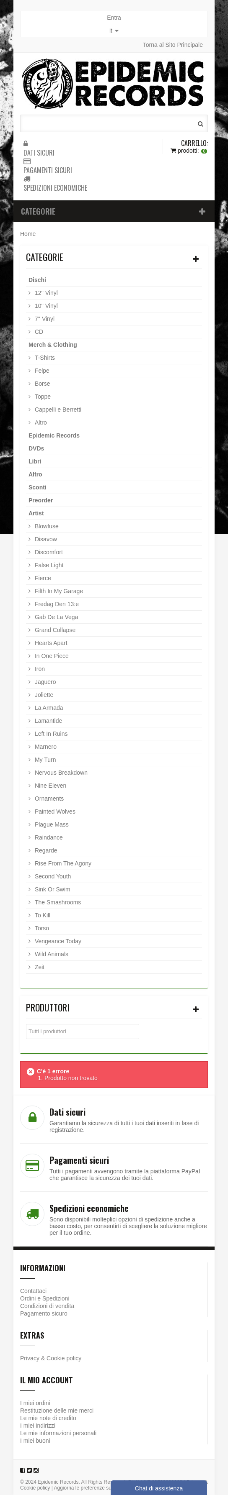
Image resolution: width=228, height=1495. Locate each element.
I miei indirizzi (37, 1425)
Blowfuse (46, 526)
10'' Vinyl (45, 305)
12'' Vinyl (45, 292)
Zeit (38, 967)
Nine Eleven (49, 785)
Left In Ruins (50, 733)
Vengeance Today (57, 941)
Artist (36, 513)
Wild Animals (50, 954)
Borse (41, 383)
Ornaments (48, 798)
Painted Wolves (54, 811)
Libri (34, 461)
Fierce (42, 578)
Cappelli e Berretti (57, 409)
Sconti (37, 487)
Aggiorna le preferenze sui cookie (91, 1488)
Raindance (48, 837)
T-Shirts (44, 357)
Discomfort (48, 552)
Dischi (37, 279)
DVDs (36, 448)
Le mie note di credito (48, 1418)
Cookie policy (64, 1358)
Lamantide (47, 720)
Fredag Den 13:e (56, 604)
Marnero (45, 746)
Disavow (45, 539)
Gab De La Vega (55, 617)
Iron (39, 669)
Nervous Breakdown (60, 772)
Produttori (48, 1007)
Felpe (41, 370)
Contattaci (33, 1291)
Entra (114, 17)
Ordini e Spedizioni (45, 1298)
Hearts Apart (50, 643)
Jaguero (44, 681)
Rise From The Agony (62, 863)
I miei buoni (35, 1440)
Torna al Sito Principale (173, 44)
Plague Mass (51, 824)
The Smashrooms (57, 902)
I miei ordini (35, 1403)
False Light (48, 565)
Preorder (40, 500)
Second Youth (52, 876)
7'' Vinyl (43, 318)
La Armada (48, 707)
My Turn (44, 759)
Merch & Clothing (52, 344)
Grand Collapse (54, 630)
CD (38, 331)
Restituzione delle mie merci (56, 1410)
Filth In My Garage (58, 591)
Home (28, 233)
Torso (41, 928)
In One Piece (51, 656)
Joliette (43, 694)
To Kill (41, 915)
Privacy (29, 1358)
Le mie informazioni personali (58, 1433)
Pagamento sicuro (43, 1313)
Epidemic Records (54, 435)
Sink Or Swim (51, 889)
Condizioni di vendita (47, 1306)
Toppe (42, 396)
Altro (40, 422)
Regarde (45, 850)
